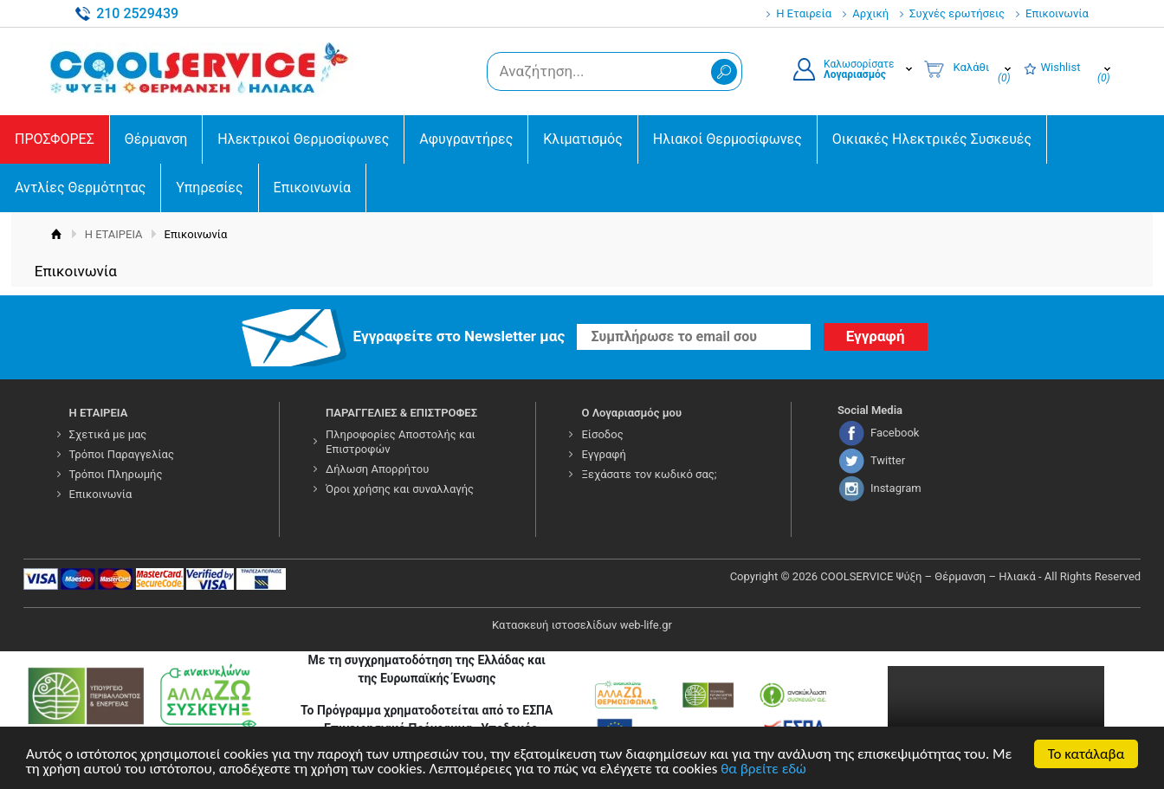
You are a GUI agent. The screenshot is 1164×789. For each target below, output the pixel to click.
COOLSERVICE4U (201, 68)
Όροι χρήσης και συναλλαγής (400, 488)
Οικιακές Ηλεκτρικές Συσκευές (931, 139)
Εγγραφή (603, 454)
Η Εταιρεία (803, 13)
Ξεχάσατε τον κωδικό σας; (648, 474)
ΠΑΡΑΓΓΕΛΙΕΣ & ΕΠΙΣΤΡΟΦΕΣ (401, 412)
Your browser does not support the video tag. (996, 720)
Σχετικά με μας (108, 434)
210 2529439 (137, 13)
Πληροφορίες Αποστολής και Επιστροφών (400, 442)
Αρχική (870, 13)
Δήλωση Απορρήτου (377, 468)
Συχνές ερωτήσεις (957, 13)
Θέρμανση (156, 139)
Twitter (887, 460)
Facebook (894, 432)
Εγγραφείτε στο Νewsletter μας (459, 336)
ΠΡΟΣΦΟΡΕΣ (54, 139)
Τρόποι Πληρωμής (116, 474)
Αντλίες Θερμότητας (80, 187)
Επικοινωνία (1057, 13)
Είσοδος (602, 434)
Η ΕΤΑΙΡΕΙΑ (114, 234)
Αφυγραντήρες (466, 139)
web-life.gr (646, 624)
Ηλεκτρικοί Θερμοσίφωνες (303, 139)
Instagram (896, 488)
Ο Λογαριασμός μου (631, 412)
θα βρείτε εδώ (763, 770)
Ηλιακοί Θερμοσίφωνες (727, 139)
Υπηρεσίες (209, 187)
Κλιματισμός (582, 139)
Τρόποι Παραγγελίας (121, 454)
